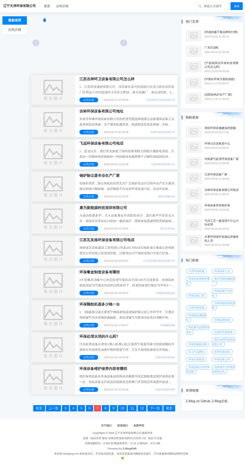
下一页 (155, 408)
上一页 (53, 408)
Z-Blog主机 (220, 401)
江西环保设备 (196, 307)
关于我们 (106, 425)
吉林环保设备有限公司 (163, 132)
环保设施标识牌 (197, 344)
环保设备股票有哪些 (198, 281)
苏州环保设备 (222, 351)
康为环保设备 (167, 228)
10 (122, 408)
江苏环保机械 (196, 271)
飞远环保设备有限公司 (163, 164)
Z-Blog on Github (198, 401)
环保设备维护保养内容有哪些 (103, 369)
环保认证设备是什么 (217, 143)
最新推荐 (14, 20)
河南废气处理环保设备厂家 (221, 158)
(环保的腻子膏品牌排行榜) (221, 32)
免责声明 (138, 425)
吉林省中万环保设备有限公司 (223, 369)
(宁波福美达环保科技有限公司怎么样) (221, 64)
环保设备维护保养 (165, 389)
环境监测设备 (222, 319)
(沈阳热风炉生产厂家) (218, 94)
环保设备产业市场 (222, 293)
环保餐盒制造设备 (165, 293)
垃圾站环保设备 (223, 332)
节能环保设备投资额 (223, 305)
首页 (47, 6)
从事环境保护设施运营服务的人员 (221, 238)
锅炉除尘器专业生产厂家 (99, 176)
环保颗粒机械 (167, 325)
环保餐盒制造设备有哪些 (99, 272)
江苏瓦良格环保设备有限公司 (159, 260)
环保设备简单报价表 (217, 205)
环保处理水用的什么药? (98, 336)
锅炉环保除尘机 (166, 196)
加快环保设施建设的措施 (220, 128)
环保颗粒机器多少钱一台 (99, 304)
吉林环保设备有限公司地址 (101, 111)
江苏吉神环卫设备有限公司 (160, 100)
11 (132, 408)
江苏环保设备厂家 (215, 174)
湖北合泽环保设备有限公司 (223, 342)
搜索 (237, 6)
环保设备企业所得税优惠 (198, 369)
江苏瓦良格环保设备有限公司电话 (106, 240)
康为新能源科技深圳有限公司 (103, 208)
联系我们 (122, 425)
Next (123, 43)
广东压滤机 (211, 47)
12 (142, 408)
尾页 (169, 408)
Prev (36, 43)
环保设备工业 (222, 271)
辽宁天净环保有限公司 (128, 432)
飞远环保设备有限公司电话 (101, 143)
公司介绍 (62, 6)
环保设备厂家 (196, 295)
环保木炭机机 (196, 359)
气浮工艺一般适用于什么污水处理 (221, 222)
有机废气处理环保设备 (198, 329)
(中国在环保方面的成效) (219, 79)
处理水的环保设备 (165, 357)
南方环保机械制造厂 (223, 281)
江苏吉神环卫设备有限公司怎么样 (106, 79)
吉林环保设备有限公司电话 (221, 189)
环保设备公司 (222, 359)
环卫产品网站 (196, 351)
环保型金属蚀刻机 (196, 317)
